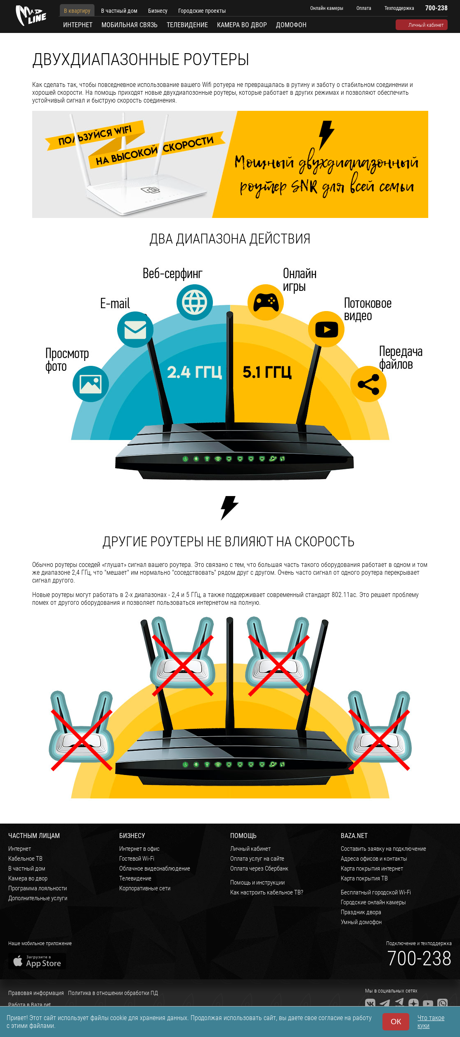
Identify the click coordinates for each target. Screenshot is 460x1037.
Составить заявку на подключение (383, 848)
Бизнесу (157, 10)
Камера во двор (242, 25)
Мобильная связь (129, 25)
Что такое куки (431, 1022)
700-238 (419, 958)
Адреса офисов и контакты (374, 858)
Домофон (291, 25)
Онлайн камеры (326, 8)
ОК (396, 1021)
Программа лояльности (37, 888)
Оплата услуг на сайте (257, 858)
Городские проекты (202, 10)
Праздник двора (361, 912)
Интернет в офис (139, 848)
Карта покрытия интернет (372, 868)
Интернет (77, 25)
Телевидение (187, 25)
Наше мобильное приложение (40, 943)
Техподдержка (399, 8)
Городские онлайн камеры (373, 902)
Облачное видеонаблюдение (154, 868)
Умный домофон (361, 922)
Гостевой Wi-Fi (136, 858)
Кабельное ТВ (25, 858)
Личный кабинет (425, 25)
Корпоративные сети (144, 888)
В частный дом (119, 10)
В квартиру (77, 10)
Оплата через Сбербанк (259, 868)
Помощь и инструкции (257, 882)
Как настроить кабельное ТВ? (266, 892)
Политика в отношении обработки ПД (113, 993)
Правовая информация (36, 993)
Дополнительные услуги (37, 898)
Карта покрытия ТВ (364, 878)
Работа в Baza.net (29, 1005)
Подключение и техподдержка (419, 943)
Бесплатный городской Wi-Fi (376, 892)
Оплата (363, 8)
